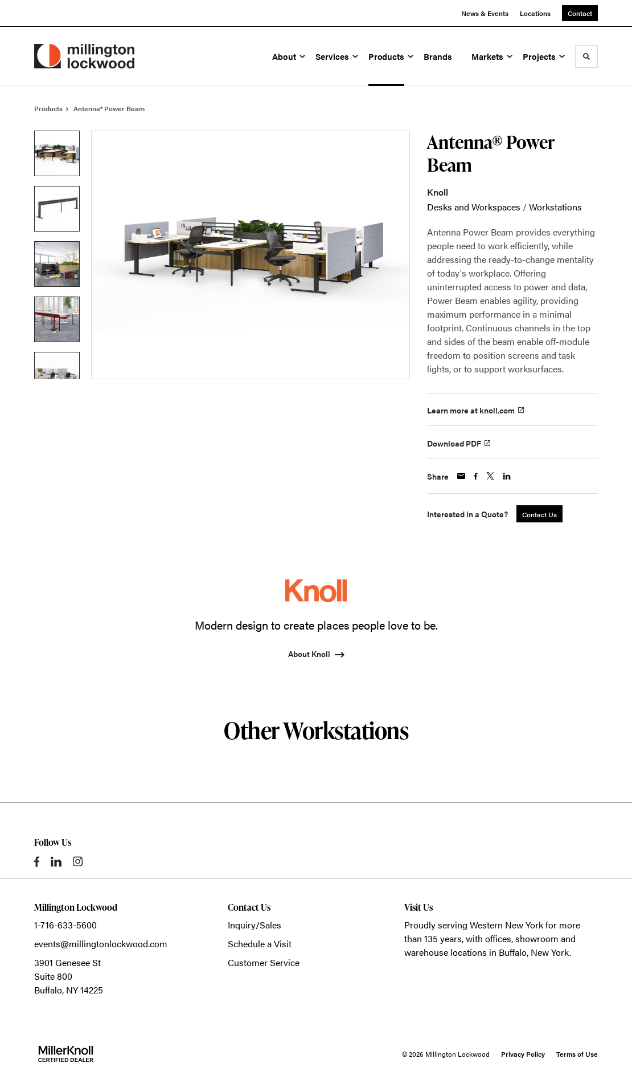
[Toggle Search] (586, 56)
